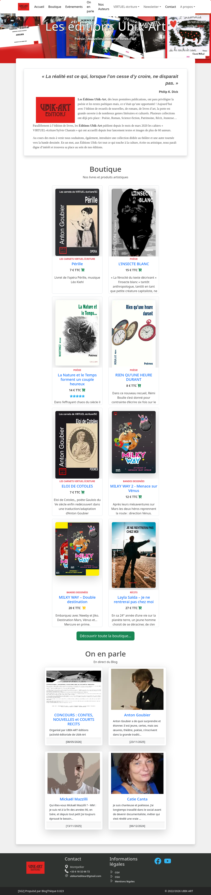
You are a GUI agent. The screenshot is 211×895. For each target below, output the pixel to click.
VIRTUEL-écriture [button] (125, 7)
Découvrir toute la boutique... (105, 635)
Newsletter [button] (151, 7)
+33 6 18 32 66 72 (80, 871)
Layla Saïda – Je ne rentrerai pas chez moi (134, 599)
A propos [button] (186, 7)
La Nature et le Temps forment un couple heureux (77, 379)
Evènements (73, 7)
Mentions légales (125, 881)
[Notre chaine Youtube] (169, 861)
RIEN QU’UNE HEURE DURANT (133, 377)
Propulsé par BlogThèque (40, 891)
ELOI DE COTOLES (77, 486)
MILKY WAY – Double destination (77, 599)
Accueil (39, 7)
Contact (170, 7)
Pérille (77, 263)
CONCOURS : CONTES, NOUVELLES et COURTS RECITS (73, 719)
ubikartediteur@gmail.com (85, 876)
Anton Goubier (137, 714)
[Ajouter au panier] (83, 270)
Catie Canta (137, 799)
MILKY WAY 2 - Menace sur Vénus (133, 488)
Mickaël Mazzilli (74, 799)
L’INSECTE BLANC (134, 263)
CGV (117, 872)
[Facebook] (159, 861)
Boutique (54, 7)
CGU (117, 877)
